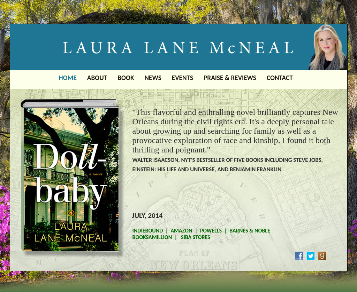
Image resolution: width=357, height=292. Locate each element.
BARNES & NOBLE (249, 230)
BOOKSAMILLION (152, 237)
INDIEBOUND (147, 230)
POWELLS (211, 230)
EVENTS (182, 78)
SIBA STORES (195, 237)
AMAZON (181, 230)
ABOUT (97, 78)
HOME (68, 78)
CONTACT (280, 78)
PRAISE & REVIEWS (230, 78)
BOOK (125, 78)
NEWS (152, 78)
